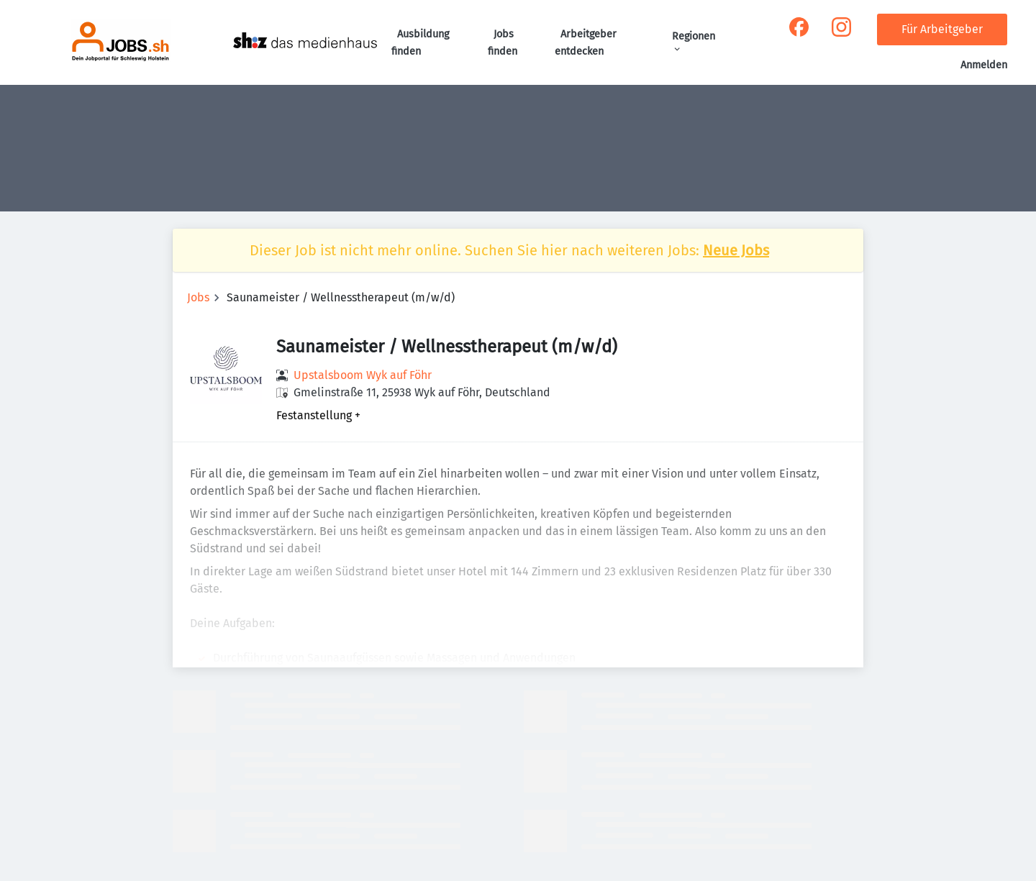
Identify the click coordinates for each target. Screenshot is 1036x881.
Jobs (198, 297)
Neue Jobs (736, 250)
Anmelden (983, 65)
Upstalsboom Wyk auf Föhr (363, 375)
